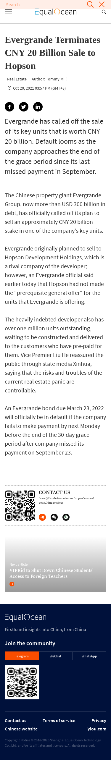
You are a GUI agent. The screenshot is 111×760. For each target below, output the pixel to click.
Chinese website (21, 729)
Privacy (98, 720)
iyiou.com (96, 729)
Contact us (15, 720)
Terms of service (59, 720)
